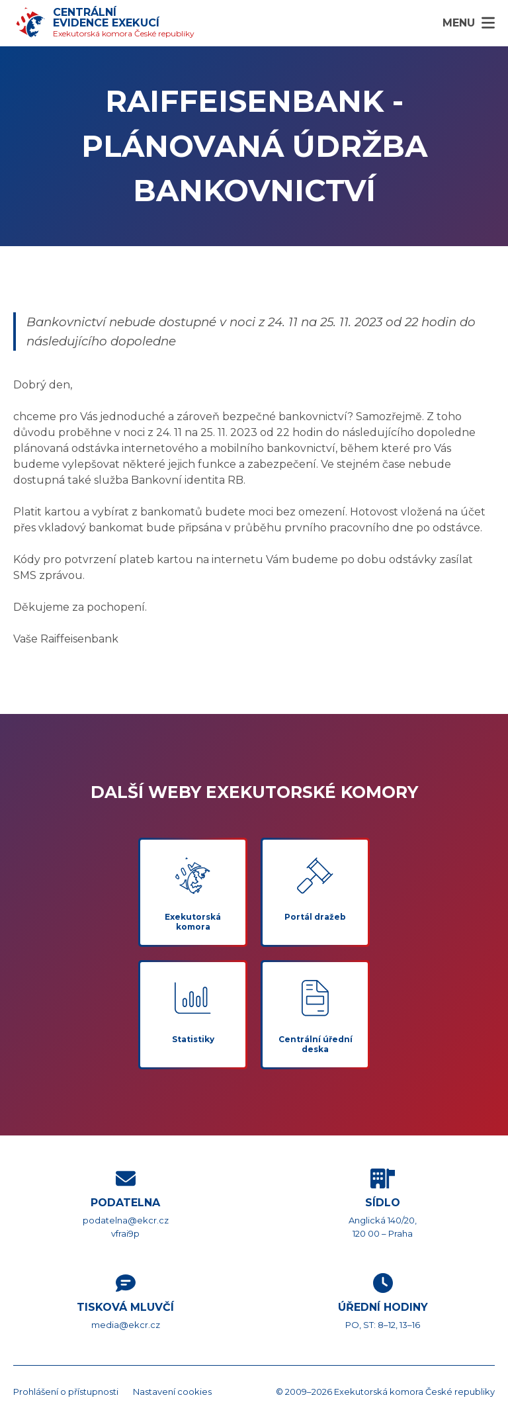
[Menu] (469, 23)
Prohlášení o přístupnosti (65, 1391)
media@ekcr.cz (125, 1324)
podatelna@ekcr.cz (126, 1220)
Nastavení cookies (172, 1391)
